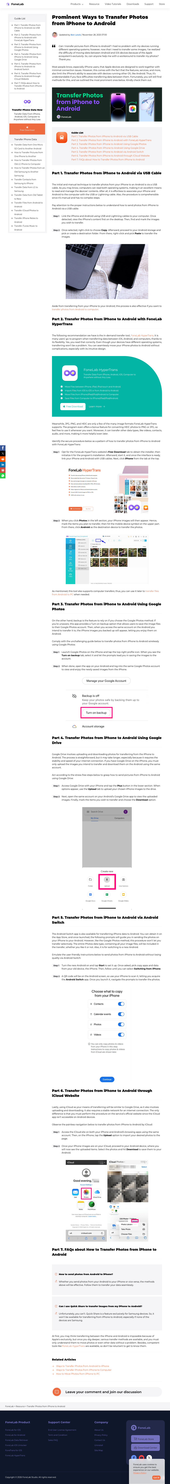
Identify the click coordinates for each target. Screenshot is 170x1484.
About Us (98, 1430)
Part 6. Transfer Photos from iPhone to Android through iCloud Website (27, 76)
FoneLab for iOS (13, 1430)
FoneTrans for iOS (13, 1450)
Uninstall (98, 1445)
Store (162, 4)
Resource (94, 4)
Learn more (97, 406)
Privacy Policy (100, 1435)
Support (149, 4)
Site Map (98, 1450)
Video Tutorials (113, 4)
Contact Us (99, 1440)
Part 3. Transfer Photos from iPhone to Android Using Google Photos (27, 47)
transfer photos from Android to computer (75, 309)
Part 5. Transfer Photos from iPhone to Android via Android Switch (27, 67)
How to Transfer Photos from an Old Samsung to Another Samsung (29, 172)
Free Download (27, 128)
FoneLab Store (144, 1438)
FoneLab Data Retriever (16, 1440)
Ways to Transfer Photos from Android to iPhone (82, 1366)
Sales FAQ (53, 1440)
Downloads (133, 4)
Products (76, 4)
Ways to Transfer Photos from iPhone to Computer (83, 1370)
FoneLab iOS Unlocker (16, 1445)
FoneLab (9, 1406)
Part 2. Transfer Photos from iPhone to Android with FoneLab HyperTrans (27, 38)
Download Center (145, 1447)
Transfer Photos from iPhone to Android (46, 1406)
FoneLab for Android (15, 1435)
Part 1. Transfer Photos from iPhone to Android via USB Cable (27, 28)
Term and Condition (57, 1435)
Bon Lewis (76, 35)
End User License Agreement (62, 1430)
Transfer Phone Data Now (27, 110)
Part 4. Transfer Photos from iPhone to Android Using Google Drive (27, 57)
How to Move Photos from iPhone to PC (78, 1374)
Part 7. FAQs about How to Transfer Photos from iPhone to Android (28, 86)
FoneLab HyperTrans (142, 335)
